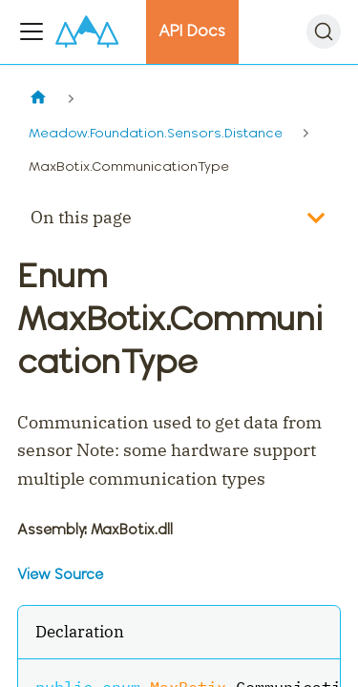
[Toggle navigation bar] (31, 31)
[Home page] (37, 98)
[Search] (323, 31)
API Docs (191, 30)
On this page (81, 217)
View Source (60, 574)
